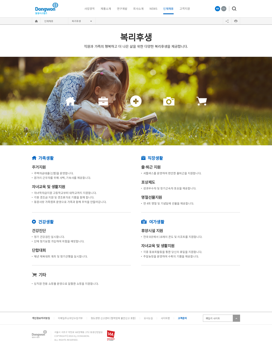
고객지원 (185, 8)
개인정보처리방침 (41, 318)
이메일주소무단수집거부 (70, 318)
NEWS (153, 8)
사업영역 (89, 8)
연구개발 (122, 8)
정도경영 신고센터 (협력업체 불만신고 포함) (113, 318)
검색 (233, 8)
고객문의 (182, 318)
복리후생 (76, 21)
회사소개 (138, 8)
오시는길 (148, 318)
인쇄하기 (236, 21)
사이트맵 (165, 318)
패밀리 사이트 (213, 318)
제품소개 (106, 8)
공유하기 (227, 21)
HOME (36, 21)
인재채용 (168, 9)
